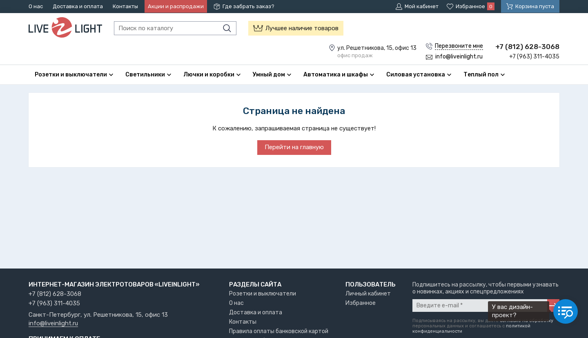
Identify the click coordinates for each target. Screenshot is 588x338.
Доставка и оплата (78, 6)
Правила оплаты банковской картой (278, 331)
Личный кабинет (368, 293)
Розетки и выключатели (262, 293)
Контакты (125, 6)
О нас (36, 6)
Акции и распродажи (176, 6)
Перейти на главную (294, 147)
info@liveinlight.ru (53, 323)
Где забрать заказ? (248, 6)
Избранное (360, 303)
